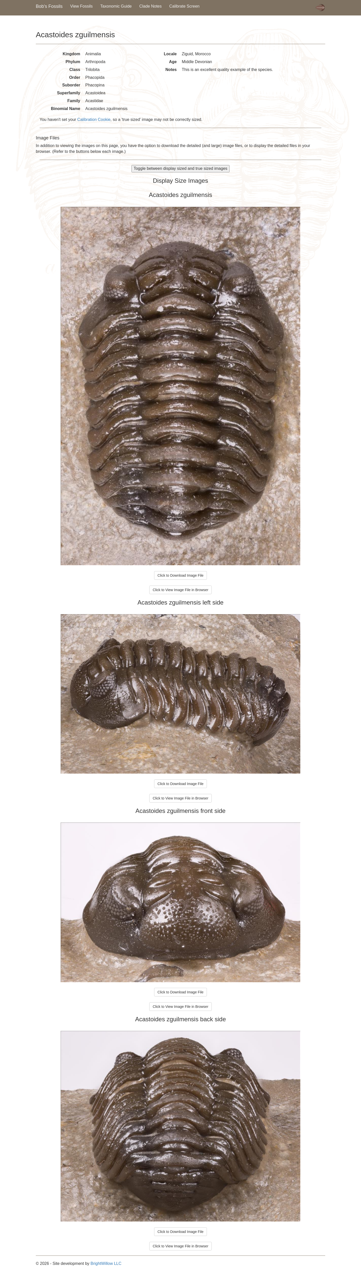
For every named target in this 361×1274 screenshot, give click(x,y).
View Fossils (81, 6)
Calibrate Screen (184, 6)
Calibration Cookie (93, 119)
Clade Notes (150, 6)
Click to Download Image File (180, 575)
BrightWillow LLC (105, 1263)
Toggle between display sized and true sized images (180, 168)
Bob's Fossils (49, 6)
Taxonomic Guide (116, 6)
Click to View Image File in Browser (180, 590)
